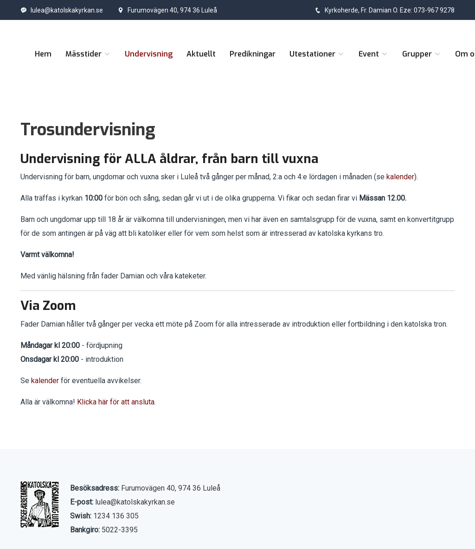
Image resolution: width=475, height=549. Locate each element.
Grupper (421, 54)
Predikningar (253, 54)
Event (373, 54)
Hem (43, 54)
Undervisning (149, 54)
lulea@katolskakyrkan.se (61, 10)
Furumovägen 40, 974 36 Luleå (167, 10)
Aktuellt (201, 54)
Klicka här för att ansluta (115, 402)
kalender (400, 176)
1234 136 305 (116, 515)
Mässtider (88, 54)
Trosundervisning (87, 130)
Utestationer (317, 54)
